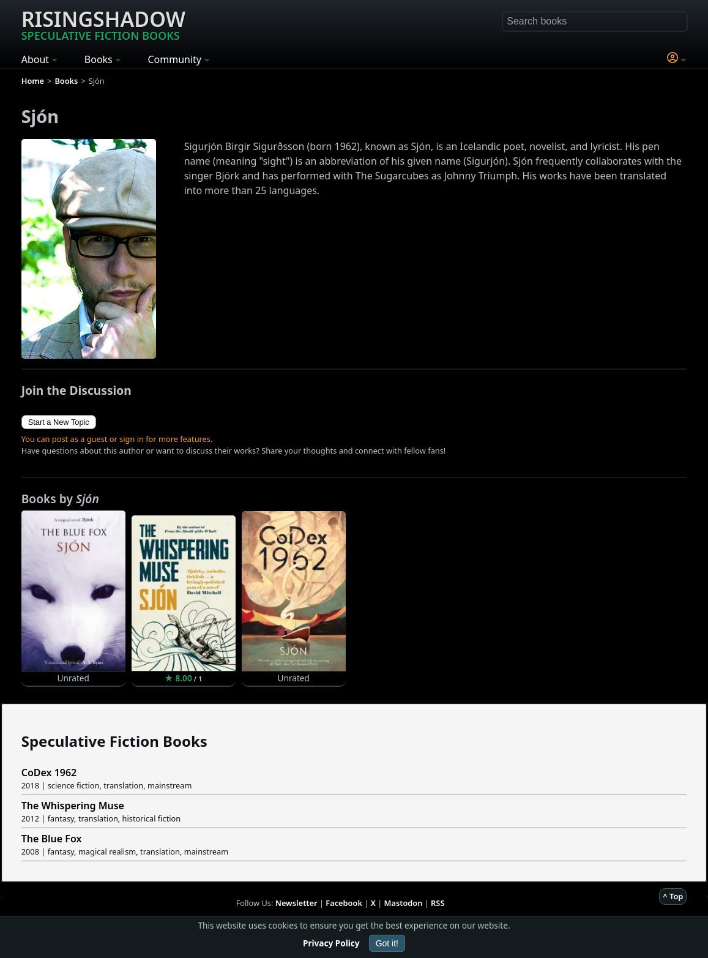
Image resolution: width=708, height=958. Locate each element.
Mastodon (403, 902)
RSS (437, 902)
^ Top (673, 896)
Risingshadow (103, 24)
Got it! (387, 943)
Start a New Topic (58, 422)
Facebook (344, 902)
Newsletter (296, 902)
